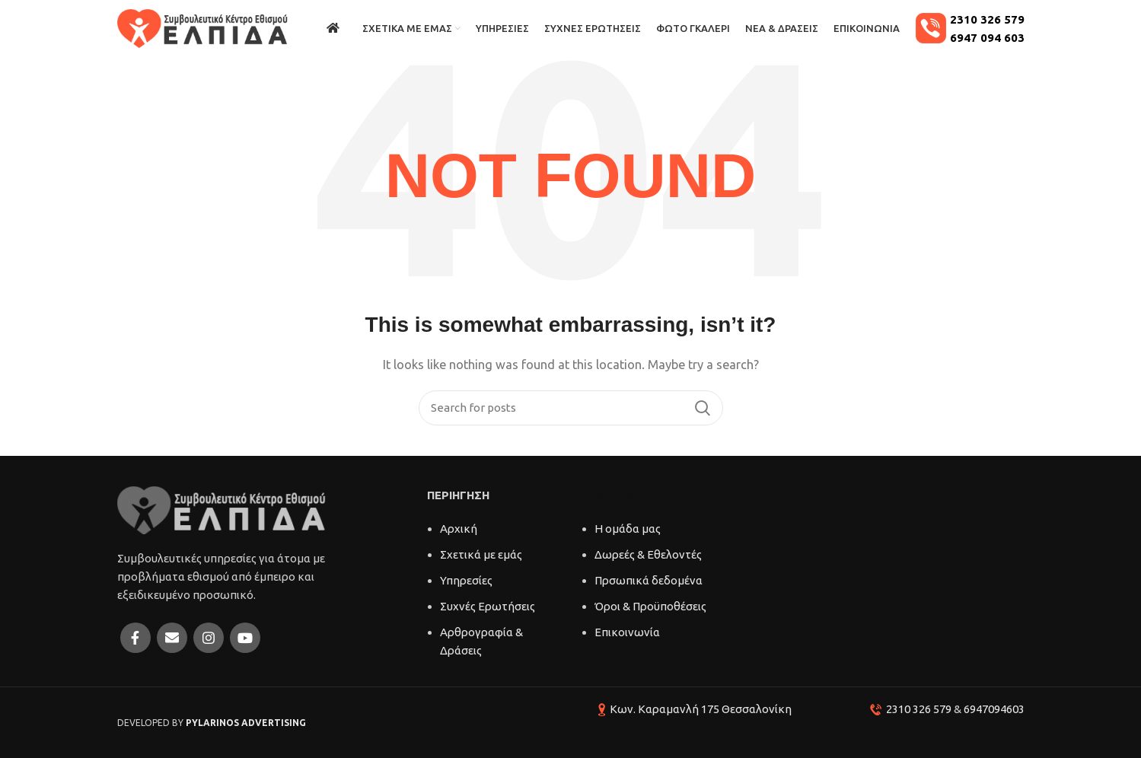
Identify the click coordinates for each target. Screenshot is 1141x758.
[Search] (571, 407)
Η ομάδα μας (627, 528)
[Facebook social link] (135, 638)
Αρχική (458, 528)
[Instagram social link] (208, 638)
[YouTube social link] (245, 638)
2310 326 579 (918, 708)
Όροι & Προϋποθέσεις (650, 606)
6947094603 (994, 708)
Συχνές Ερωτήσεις (487, 606)
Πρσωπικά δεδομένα (648, 580)
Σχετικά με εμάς (481, 554)
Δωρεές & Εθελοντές (648, 554)
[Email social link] (172, 638)
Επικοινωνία (627, 632)
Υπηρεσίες (466, 580)
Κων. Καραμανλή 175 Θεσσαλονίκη (701, 708)
